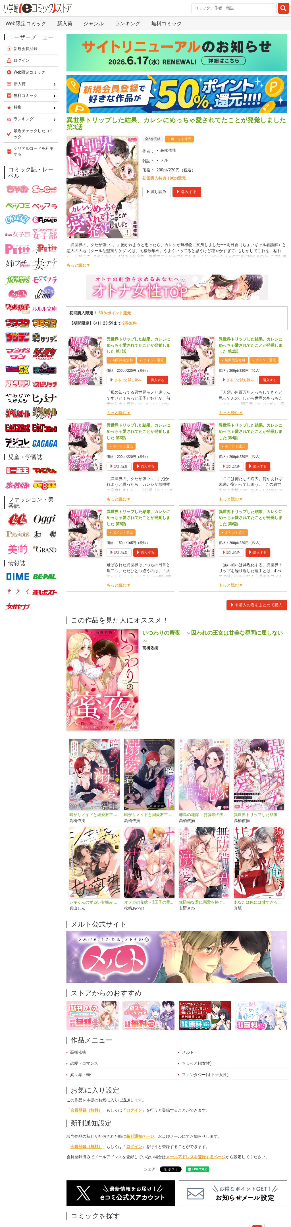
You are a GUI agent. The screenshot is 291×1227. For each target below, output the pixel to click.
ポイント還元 (181, 139)
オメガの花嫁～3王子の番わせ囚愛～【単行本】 (149, 902)
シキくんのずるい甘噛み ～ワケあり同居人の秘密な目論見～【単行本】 (94, 902)
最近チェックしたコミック (33, 133)
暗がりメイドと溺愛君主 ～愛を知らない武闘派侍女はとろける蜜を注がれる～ (149, 814)
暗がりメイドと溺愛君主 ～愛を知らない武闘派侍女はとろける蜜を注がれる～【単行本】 (94, 814)
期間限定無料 (123, 360)
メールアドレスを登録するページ (196, 1157)
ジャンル (93, 23)
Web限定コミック (25, 23)
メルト (166, 160)
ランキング (127, 23)
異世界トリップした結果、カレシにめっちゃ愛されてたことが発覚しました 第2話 (250, 345)
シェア (150, 1169)
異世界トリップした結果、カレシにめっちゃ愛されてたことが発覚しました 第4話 (250, 431)
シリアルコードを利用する (33, 151)
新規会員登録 (26, 48)
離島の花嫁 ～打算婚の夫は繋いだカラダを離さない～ (204, 814)
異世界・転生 (82, 1074)
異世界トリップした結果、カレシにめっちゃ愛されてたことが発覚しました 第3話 (138, 431)
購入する (157, 380)
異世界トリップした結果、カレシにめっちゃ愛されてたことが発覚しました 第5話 (138, 517)
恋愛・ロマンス (84, 1063)
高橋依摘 (168, 150)
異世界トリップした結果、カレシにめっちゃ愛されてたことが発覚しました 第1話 (138, 345)
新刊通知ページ (140, 1136)
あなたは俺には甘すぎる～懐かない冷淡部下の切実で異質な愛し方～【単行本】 (259, 902)
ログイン (134, 1110)
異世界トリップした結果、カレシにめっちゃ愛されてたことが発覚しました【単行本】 (259, 814)
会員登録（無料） (86, 1110)
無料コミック (166, 23)
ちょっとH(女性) (196, 1063)
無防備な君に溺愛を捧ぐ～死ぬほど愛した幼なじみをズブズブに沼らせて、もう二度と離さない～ (204, 902)
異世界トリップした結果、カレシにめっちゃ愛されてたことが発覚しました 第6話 (250, 517)
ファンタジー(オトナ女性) (205, 1074)
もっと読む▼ (78, 265)
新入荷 (64, 23)
